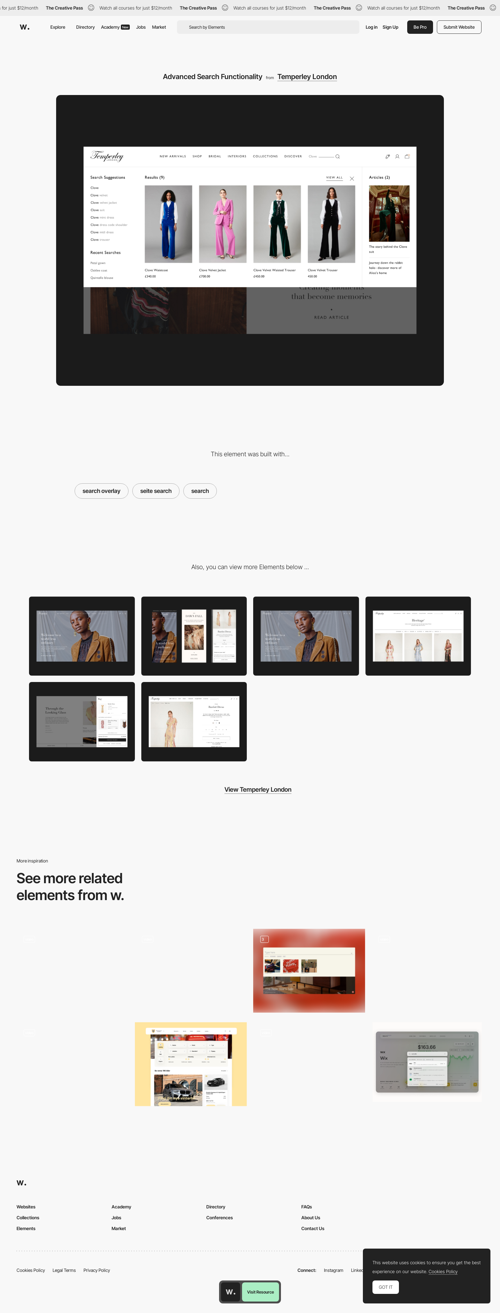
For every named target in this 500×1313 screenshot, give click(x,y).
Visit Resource (260, 1292)
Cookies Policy (31, 1270)
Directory (85, 27)
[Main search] (191, 966)
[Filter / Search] (191, 1064)
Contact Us (312, 1228)
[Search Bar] (309, 1064)
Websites (26, 1206)
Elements (26, 1228)
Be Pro (420, 27)
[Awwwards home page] (230, 1292)
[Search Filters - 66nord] (73, 969)
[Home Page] (306, 636)
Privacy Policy (97, 1270)
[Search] (309, 971)
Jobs (141, 27)
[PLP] (418, 636)
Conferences (219, 1217)
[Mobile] (194, 636)
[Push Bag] (82, 721)
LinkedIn (359, 1270)
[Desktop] (82, 636)
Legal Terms (64, 1270)
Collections (28, 1217)
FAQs (306, 1206)
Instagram (333, 1270)
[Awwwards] (24, 27)
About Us (310, 1217)
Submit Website (459, 27)
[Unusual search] (73, 1062)
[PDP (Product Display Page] (194, 721)
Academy (115, 27)
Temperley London (307, 76)
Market (159, 27)
